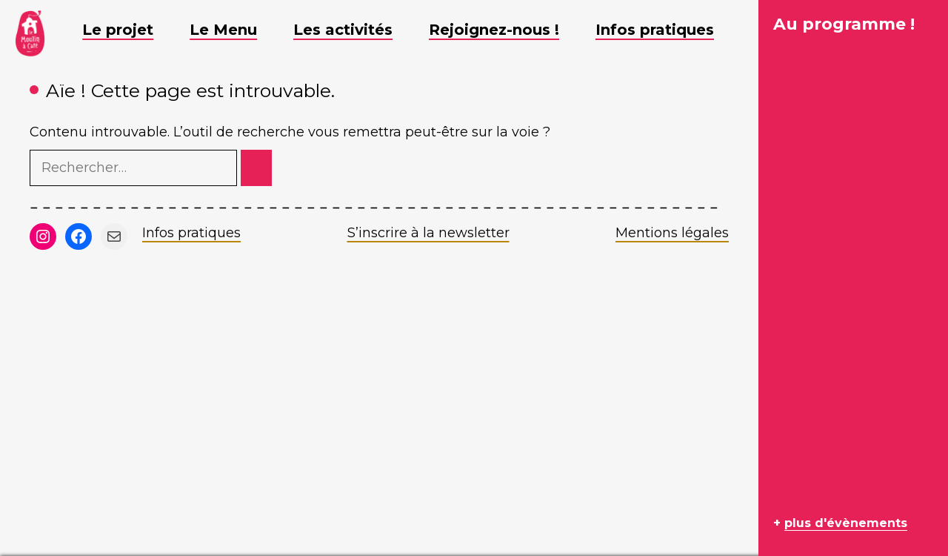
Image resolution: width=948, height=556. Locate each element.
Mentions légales (672, 233)
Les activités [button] (354, 29)
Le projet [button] (129, 29)
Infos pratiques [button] (665, 29)
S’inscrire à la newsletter (428, 233)
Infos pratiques (191, 233)
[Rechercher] (256, 168)
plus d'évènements (845, 523)
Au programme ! (844, 24)
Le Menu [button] (234, 29)
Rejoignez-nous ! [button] (505, 29)
